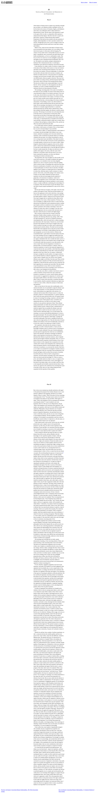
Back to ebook (84, 2)
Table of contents (93, 2)
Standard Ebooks (6, 2)
